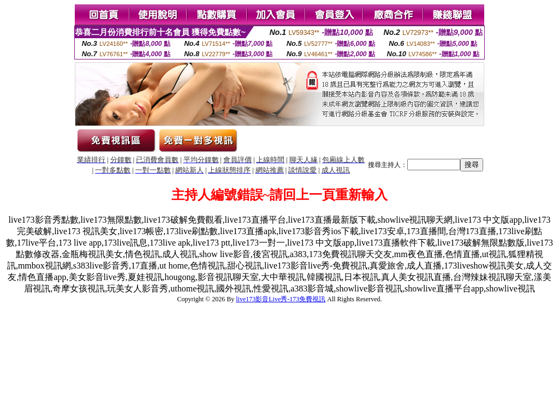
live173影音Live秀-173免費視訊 (280, 299)
